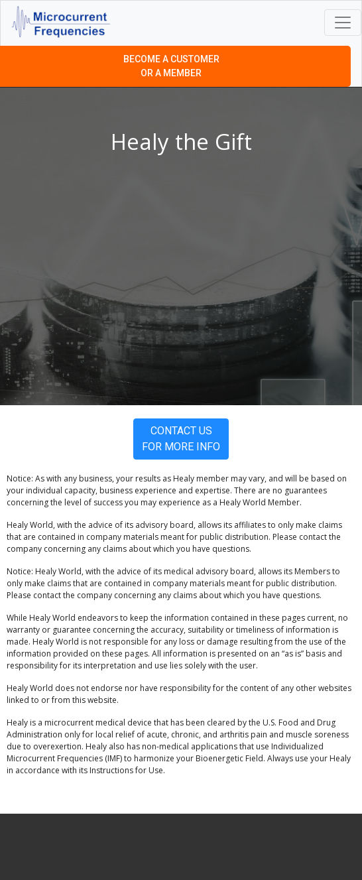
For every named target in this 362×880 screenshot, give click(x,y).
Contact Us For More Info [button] (181, 438)
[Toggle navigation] (342, 22)
